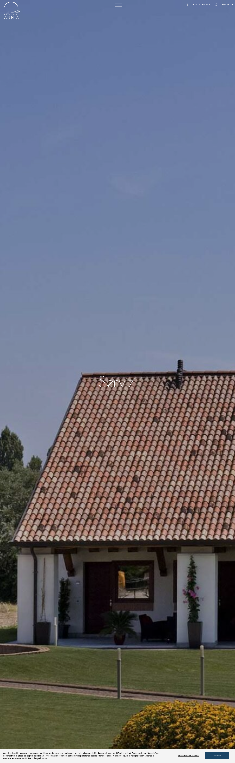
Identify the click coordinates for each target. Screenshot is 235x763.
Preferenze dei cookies (188, 755)
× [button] (231, 751)
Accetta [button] (217, 755)
